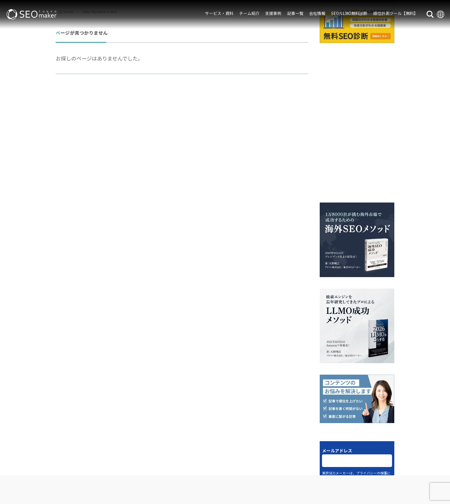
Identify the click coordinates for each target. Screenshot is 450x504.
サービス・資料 (219, 13)
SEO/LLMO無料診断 (349, 13)
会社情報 (317, 13)
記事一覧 (295, 13)
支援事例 (273, 13)
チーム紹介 (249, 13)
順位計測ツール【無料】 (395, 13)
